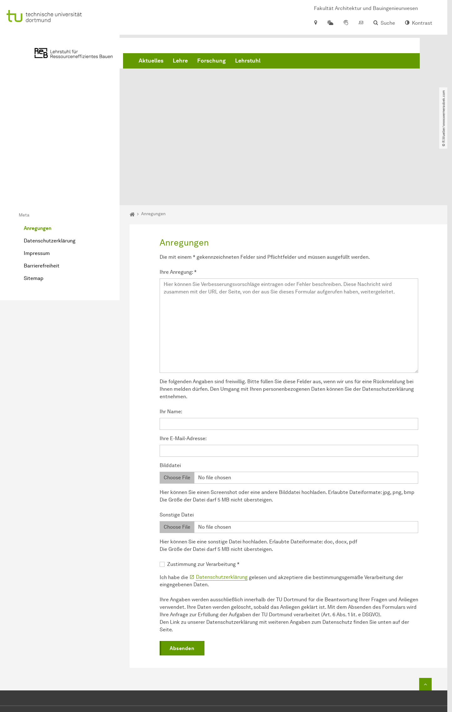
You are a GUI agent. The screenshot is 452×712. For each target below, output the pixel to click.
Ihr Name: (171, 340)
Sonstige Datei (177, 443)
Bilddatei (170, 394)
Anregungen (37, 157)
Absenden (182, 577)
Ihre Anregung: (178, 201)
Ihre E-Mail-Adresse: (183, 367)
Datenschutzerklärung (49, 170)
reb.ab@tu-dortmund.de (221, 664)
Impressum (37, 182)
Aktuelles (151, 62)
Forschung (211, 62)
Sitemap (34, 207)
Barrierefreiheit (41, 195)
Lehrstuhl (247, 62)
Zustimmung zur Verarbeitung (203, 493)
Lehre (180, 62)
